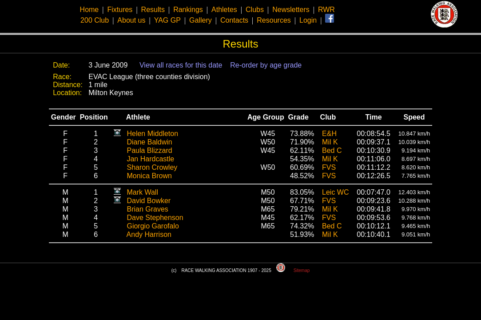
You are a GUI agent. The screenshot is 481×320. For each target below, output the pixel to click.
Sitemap (302, 270)
